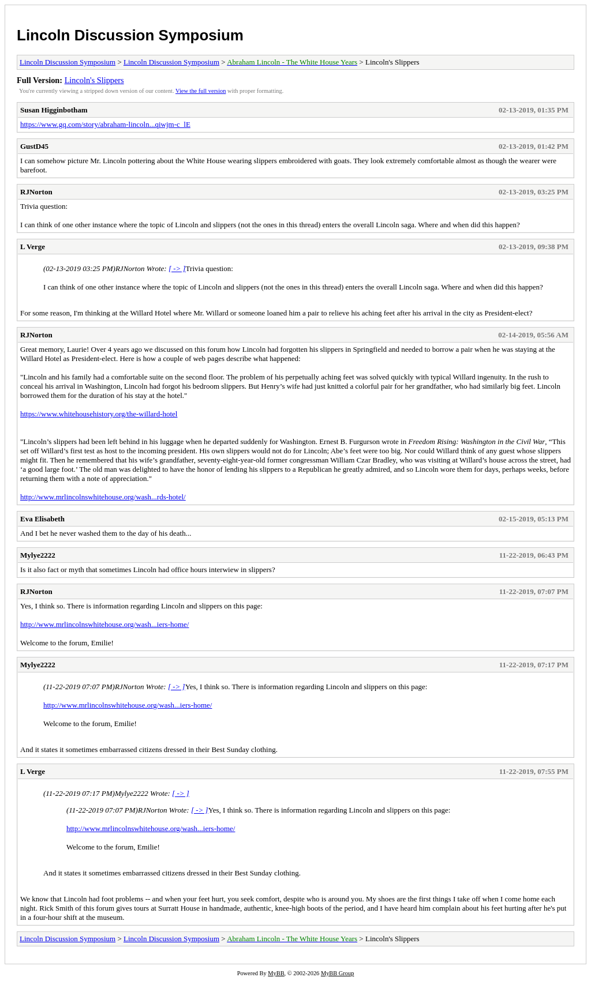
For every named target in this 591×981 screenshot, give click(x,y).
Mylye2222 (37, 555)
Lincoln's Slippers (94, 80)
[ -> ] (177, 268)
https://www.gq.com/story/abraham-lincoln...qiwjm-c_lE (105, 124)
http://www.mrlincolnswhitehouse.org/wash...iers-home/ (104, 624)
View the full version (200, 91)
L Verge (32, 246)
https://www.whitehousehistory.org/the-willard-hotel (98, 413)
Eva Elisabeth (42, 518)
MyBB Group (337, 973)
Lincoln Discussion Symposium (130, 35)
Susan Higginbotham (54, 110)
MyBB (276, 973)
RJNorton (36, 191)
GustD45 (34, 146)
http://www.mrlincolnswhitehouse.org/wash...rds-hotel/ (103, 497)
